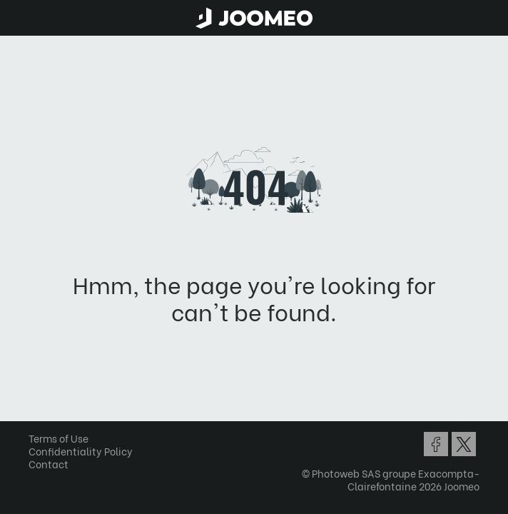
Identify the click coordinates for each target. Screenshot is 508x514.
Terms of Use (58, 437)
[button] (37, 440)
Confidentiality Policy (81, 450)
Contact (48, 463)
